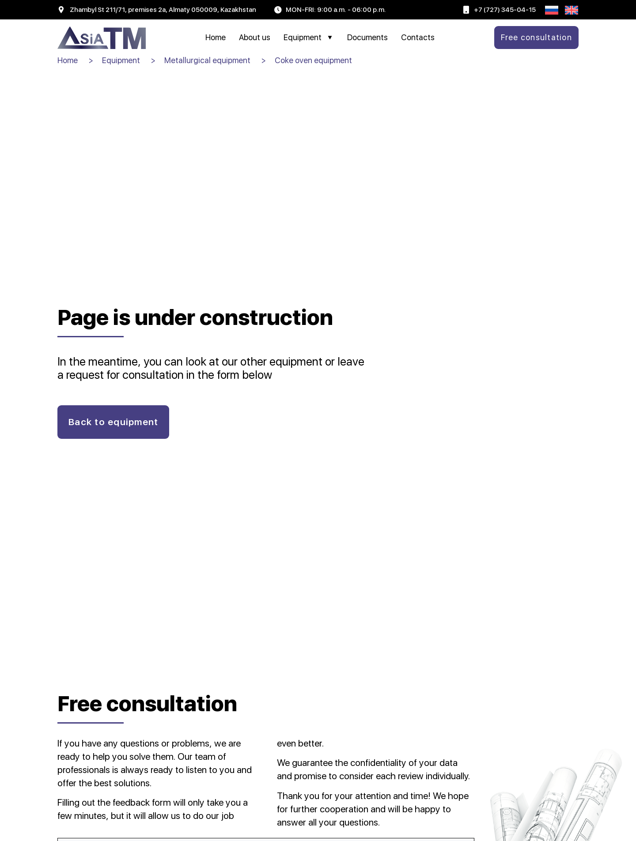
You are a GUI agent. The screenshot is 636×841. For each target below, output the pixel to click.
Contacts (418, 37)
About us (254, 37)
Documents (367, 37)
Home (215, 37)
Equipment (309, 37)
